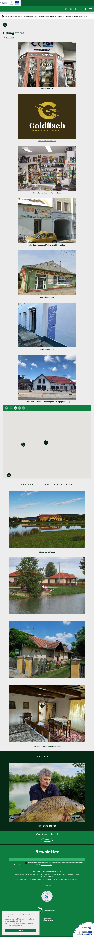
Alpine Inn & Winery (47, 552)
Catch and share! (47, 837)
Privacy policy (21, 879)
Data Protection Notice (46, 865)
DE (71, 9)
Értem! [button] (20, 930)
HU (66, 9)
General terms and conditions (67, 879)
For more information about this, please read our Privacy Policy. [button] (19, 924)
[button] (23, 445)
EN (76, 9)
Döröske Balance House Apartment (47, 746)
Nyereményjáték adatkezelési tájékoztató (42, 879)
